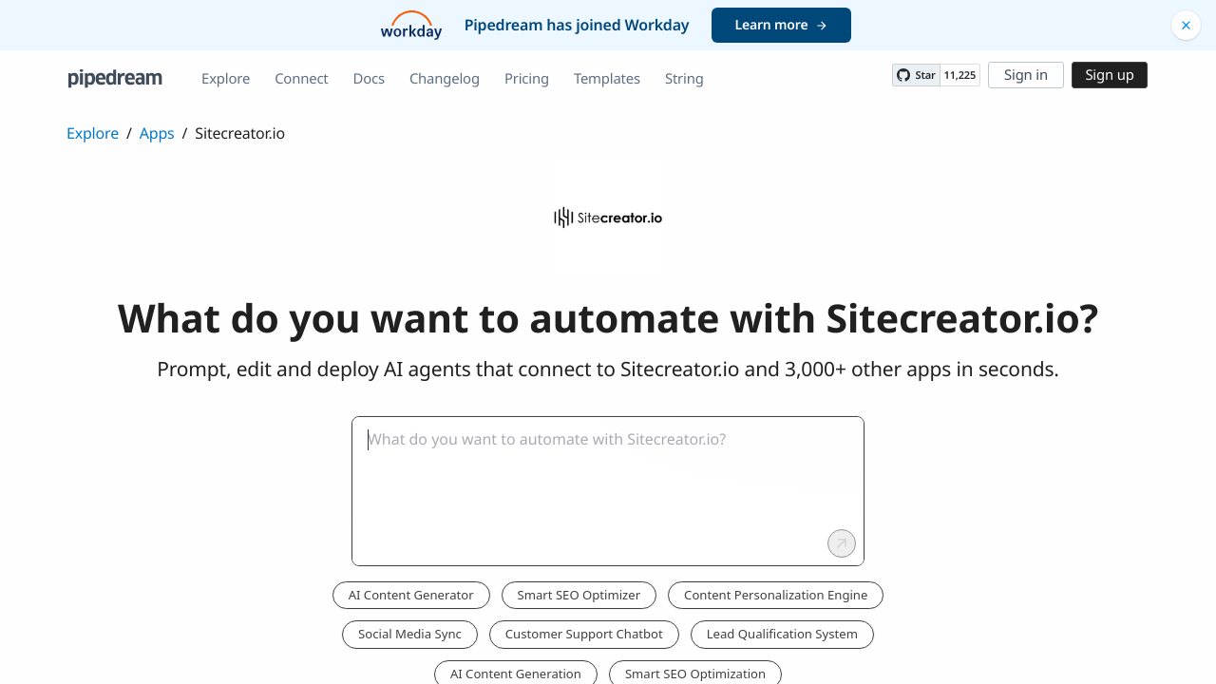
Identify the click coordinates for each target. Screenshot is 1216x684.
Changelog (444, 78)
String (684, 78)
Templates (607, 78)
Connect (301, 78)
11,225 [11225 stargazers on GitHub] (960, 75)
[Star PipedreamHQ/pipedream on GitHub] (916, 75)
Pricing (526, 78)
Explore (225, 78)
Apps (157, 133)
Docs (369, 78)
